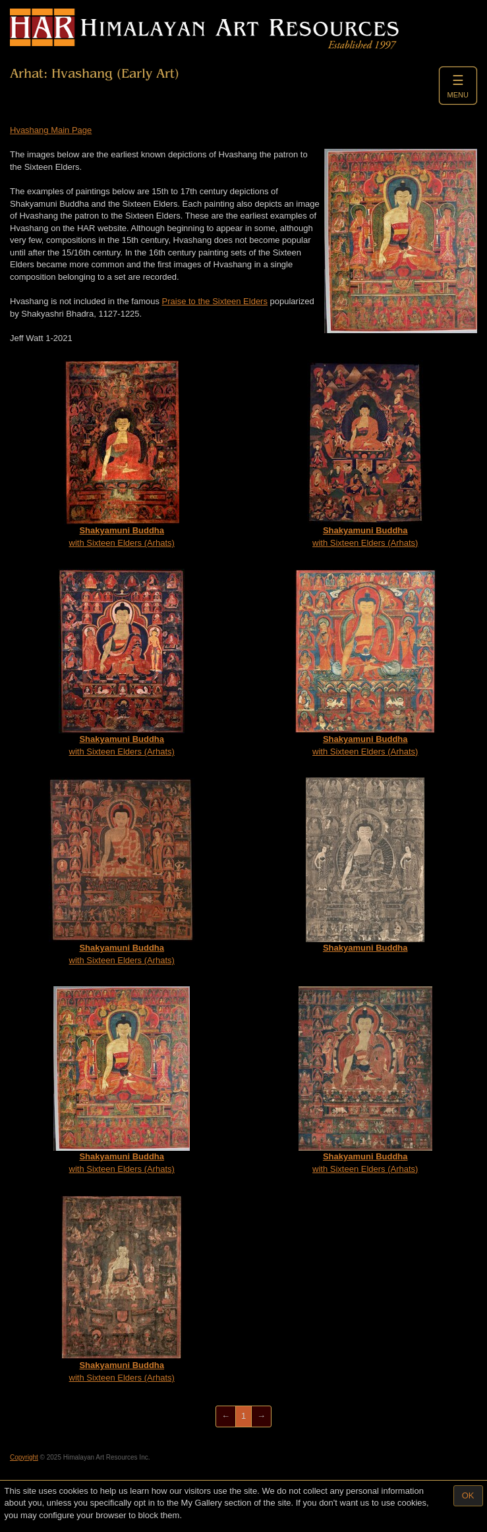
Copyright (24, 1457)
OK (468, 1495)
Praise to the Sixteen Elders (215, 301)
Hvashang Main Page (51, 130)
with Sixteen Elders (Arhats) (121, 454)
